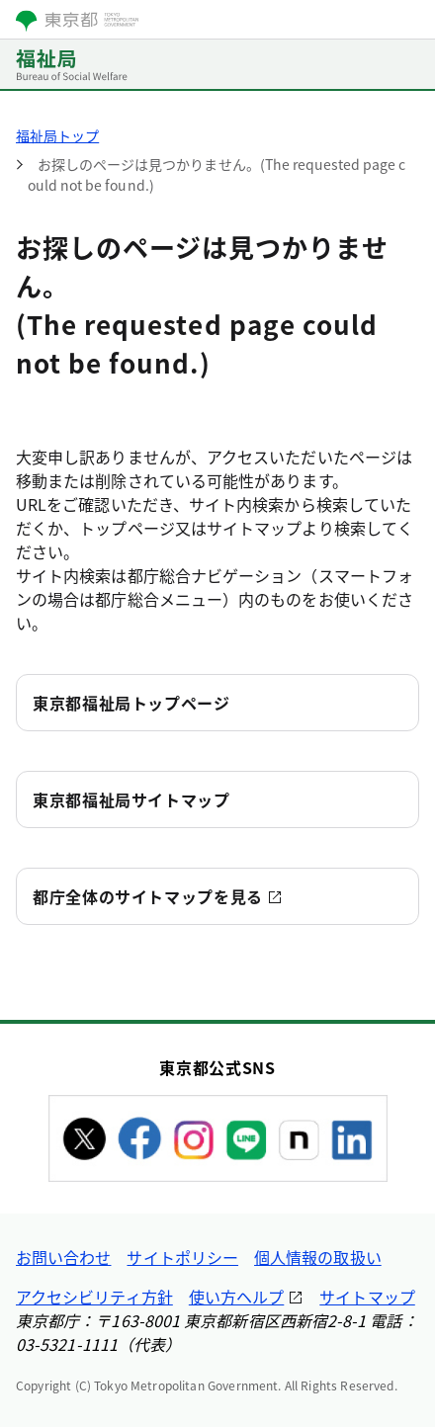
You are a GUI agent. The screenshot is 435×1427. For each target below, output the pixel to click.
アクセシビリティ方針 (94, 1296)
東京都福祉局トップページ (131, 702)
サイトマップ (366, 1296)
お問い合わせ (63, 1257)
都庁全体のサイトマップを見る (148, 896)
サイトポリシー (182, 1257)
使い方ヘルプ (236, 1296)
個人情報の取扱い (318, 1257)
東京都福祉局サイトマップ (131, 799)
